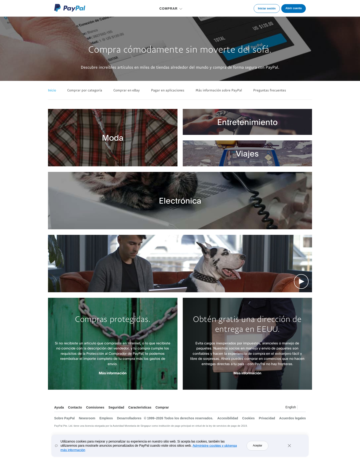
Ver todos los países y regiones (302, 408)
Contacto (75, 407)
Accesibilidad (227, 418)
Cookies (248, 418)
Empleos (106, 418)
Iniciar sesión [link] (267, 8)
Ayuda (59, 407)
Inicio (52, 90)
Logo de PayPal (69, 8)
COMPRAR (168, 8)
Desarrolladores (129, 418)
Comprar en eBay (126, 90)
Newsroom (87, 418)
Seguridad (116, 407)
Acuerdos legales (292, 418)
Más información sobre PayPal (219, 90)
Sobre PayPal (64, 418)
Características (139, 407)
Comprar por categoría (84, 90)
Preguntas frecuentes (269, 90)
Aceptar (257, 446)
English (290, 407)
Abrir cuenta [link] (293, 8)
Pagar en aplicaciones (167, 90)
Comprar (162, 407)
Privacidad (267, 418)
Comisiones (95, 407)
